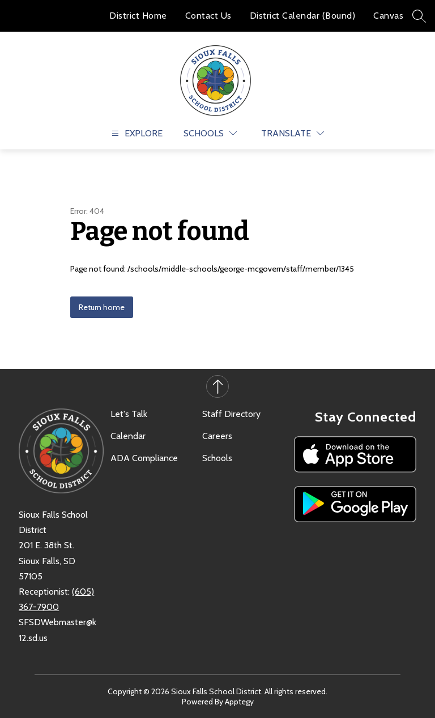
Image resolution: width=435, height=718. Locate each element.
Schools (217, 458)
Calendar (128, 436)
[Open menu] (136, 133)
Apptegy (239, 701)
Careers (217, 436)
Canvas (388, 15)
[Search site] (419, 16)
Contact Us (208, 15)
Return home (102, 307)
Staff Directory (231, 414)
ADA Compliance (144, 458)
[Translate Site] (292, 133)
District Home (138, 15)
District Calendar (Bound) (303, 15)
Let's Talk (128, 414)
